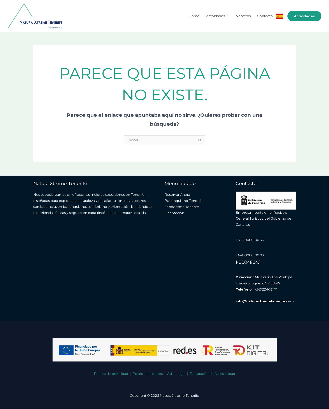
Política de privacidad (109, 374)
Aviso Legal (176, 374)
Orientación (174, 213)
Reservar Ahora (177, 195)
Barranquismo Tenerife (183, 201)
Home (194, 16)
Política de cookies (146, 374)
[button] (304, 16)
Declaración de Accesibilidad (214, 374)
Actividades (217, 16)
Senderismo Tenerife (182, 207)
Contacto (265, 16)
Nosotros (243, 16)
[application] (227, 16)
